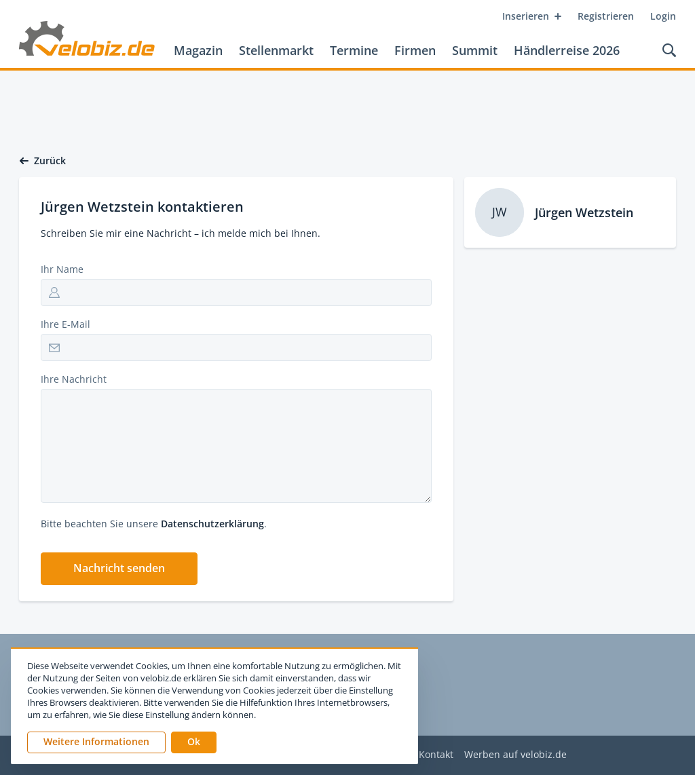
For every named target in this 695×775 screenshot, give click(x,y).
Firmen (415, 50)
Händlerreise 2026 (567, 50)
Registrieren (606, 16)
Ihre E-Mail (65, 324)
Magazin (198, 50)
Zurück (42, 160)
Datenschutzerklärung (212, 523)
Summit (474, 50)
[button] (119, 568)
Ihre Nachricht (74, 379)
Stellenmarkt (276, 50)
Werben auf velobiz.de (515, 755)
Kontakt (436, 755)
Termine (354, 50)
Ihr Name (62, 269)
